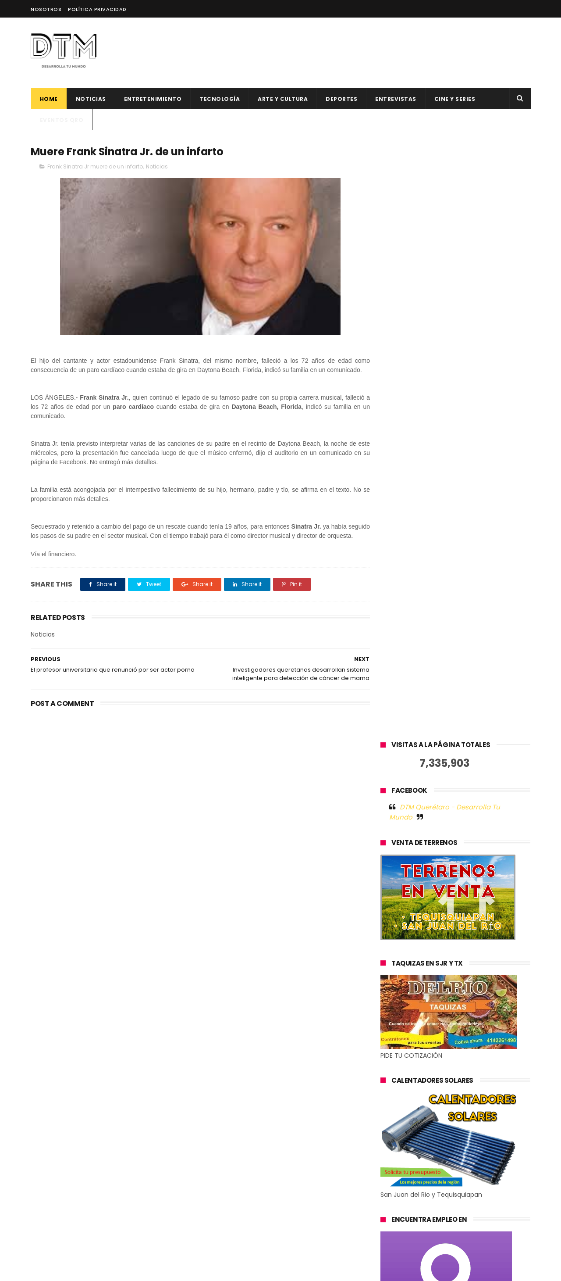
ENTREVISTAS (395, 99)
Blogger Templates (170, 1270)
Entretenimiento (152, 99)
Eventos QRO (61, 120)
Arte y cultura (283, 99)
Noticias (90, 99)
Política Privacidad (97, 9)
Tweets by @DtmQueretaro (422, 979)
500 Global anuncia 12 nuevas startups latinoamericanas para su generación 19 (303, 1149)
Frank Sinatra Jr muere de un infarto (95, 166)
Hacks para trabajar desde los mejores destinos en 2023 (296, 1184)
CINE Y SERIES (454, 99)
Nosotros (46, 9)
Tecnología (219, 99)
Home (48, 99)
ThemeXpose (80, 1270)
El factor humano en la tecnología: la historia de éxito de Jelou (303, 1064)
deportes (341, 99)
